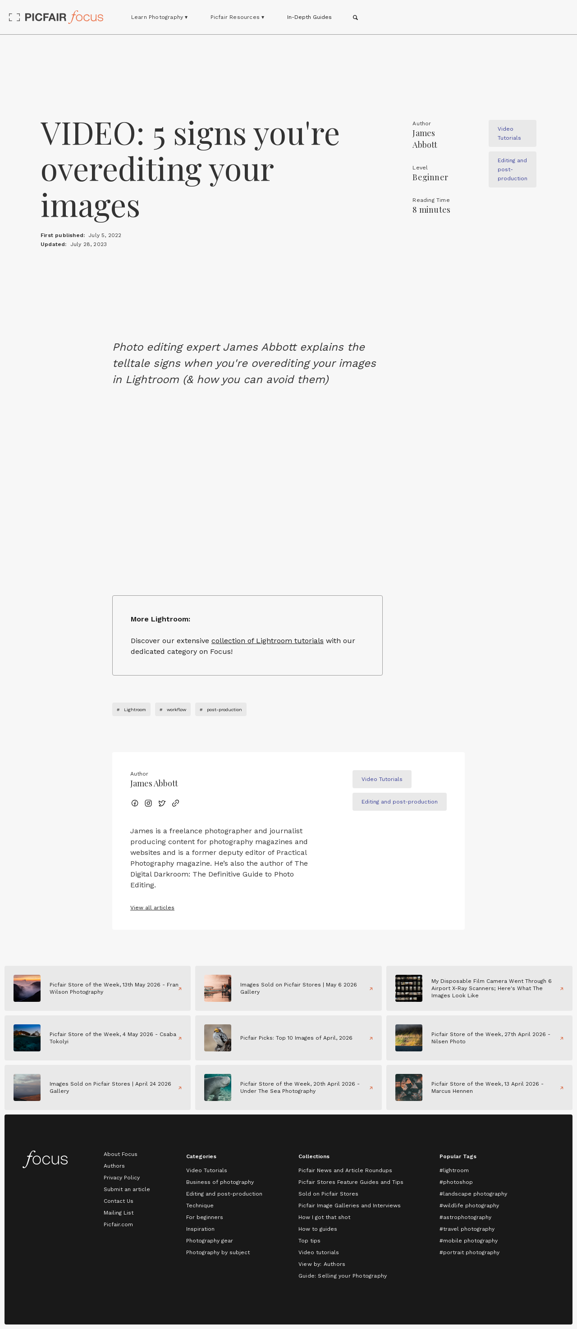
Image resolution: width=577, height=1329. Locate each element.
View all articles (152, 907)
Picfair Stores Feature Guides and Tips (350, 1182)
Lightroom (135, 709)
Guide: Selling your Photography (342, 1276)
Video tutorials (318, 1252)
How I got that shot (324, 1217)
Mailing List (118, 1213)
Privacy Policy (122, 1177)
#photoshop (456, 1182)
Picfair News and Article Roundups (345, 1170)
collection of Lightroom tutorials (267, 640)
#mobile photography (469, 1241)
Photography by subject (218, 1252)
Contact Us (118, 1201)
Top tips (309, 1241)
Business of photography (220, 1182)
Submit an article (127, 1189)
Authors (114, 1166)
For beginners (204, 1217)
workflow (176, 709)
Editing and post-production (224, 1194)
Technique (200, 1205)
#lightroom (454, 1170)
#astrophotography (465, 1217)
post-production (224, 709)
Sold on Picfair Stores (328, 1194)
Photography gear (209, 1241)
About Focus (120, 1154)
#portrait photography (469, 1252)
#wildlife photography (469, 1205)
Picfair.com (118, 1224)
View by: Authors (321, 1264)
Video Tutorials (206, 1170)
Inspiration (200, 1229)
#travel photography (467, 1229)
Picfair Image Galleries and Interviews (349, 1205)
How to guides (317, 1229)
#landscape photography (473, 1194)
